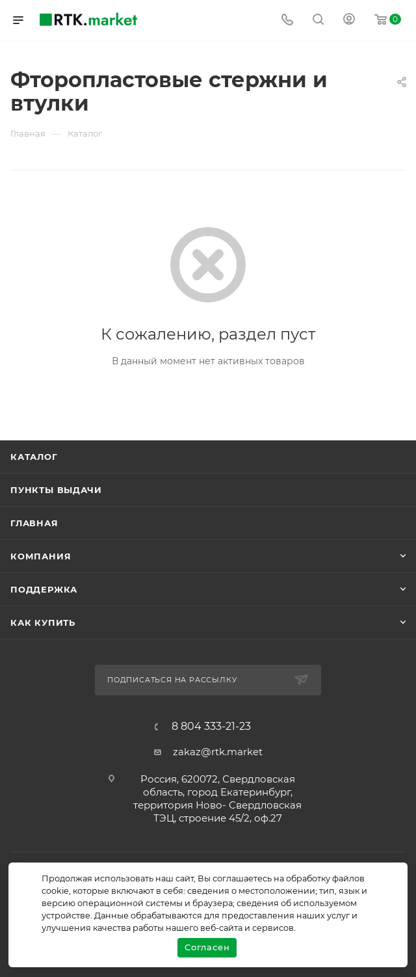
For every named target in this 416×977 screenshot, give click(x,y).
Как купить (42, 622)
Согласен (207, 947)
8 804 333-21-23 (211, 726)
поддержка (43, 589)
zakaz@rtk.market (218, 751)
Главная (34, 523)
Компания (40, 556)
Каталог (34, 456)
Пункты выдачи (55, 490)
